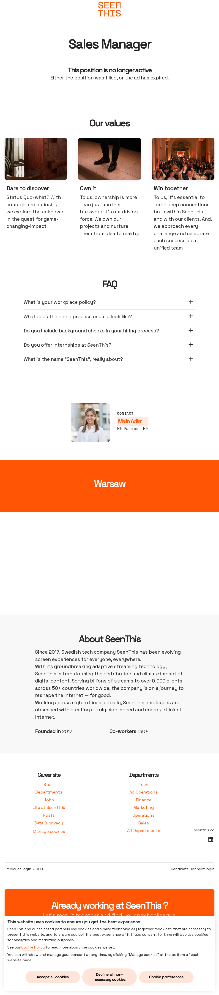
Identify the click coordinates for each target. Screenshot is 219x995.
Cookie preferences (166, 977)
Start (49, 784)
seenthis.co (204, 830)
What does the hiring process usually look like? (109, 316)
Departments (48, 792)
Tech (143, 784)
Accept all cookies (53, 977)
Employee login (18, 869)
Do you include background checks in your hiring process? (109, 331)
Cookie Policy (33, 947)
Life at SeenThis (49, 807)
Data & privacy (48, 823)
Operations (143, 815)
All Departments (143, 830)
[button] (209, 9)
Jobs (49, 799)
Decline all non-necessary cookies (109, 977)
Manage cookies (49, 831)
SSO (39, 869)
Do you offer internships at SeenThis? (109, 345)
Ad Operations (143, 792)
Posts (49, 815)
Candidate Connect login (192, 869)
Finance (143, 799)
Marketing (143, 807)
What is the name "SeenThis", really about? (109, 359)
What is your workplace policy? (109, 302)
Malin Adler (130, 421)
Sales (143, 823)
